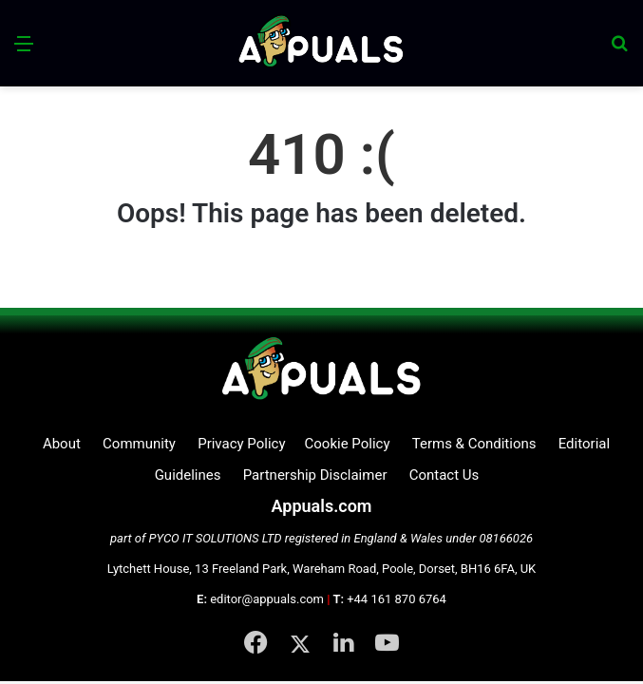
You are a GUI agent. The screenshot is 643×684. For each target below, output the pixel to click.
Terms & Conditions (474, 443)
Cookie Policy (347, 443)
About (62, 443)
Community (139, 443)
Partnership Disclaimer (315, 475)
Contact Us (444, 475)
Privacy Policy (241, 443)
